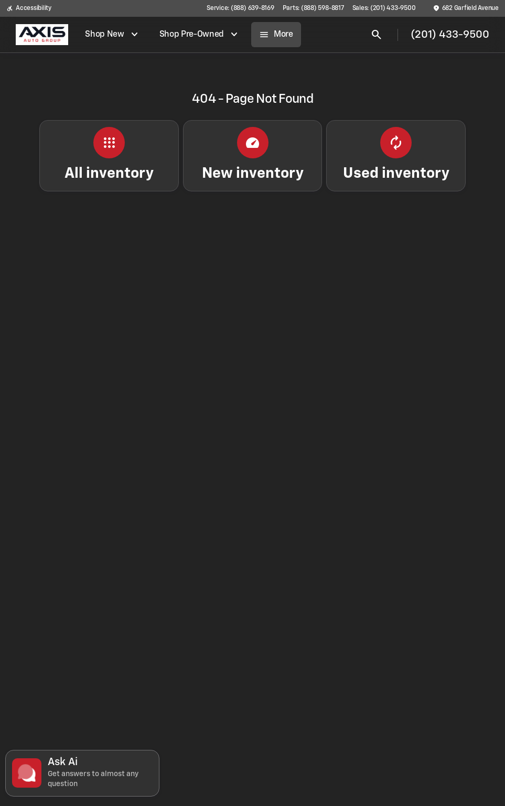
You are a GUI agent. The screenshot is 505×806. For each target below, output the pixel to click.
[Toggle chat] (82, 773)
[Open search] (376, 34)
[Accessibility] (28, 8)
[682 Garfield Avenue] (466, 8)
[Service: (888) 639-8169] (240, 8)
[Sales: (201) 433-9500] (384, 8)
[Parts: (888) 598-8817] (313, 8)
